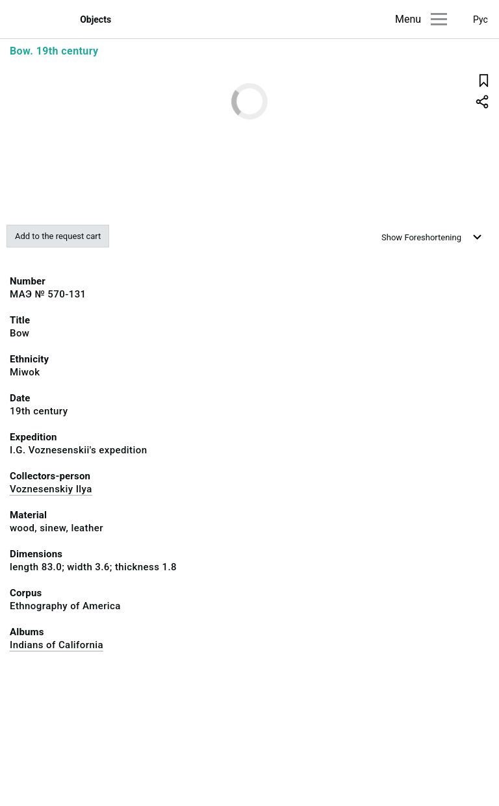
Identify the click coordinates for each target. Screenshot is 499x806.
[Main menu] (439, 19)
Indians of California (56, 645)
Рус (480, 19)
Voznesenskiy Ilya (51, 489)
